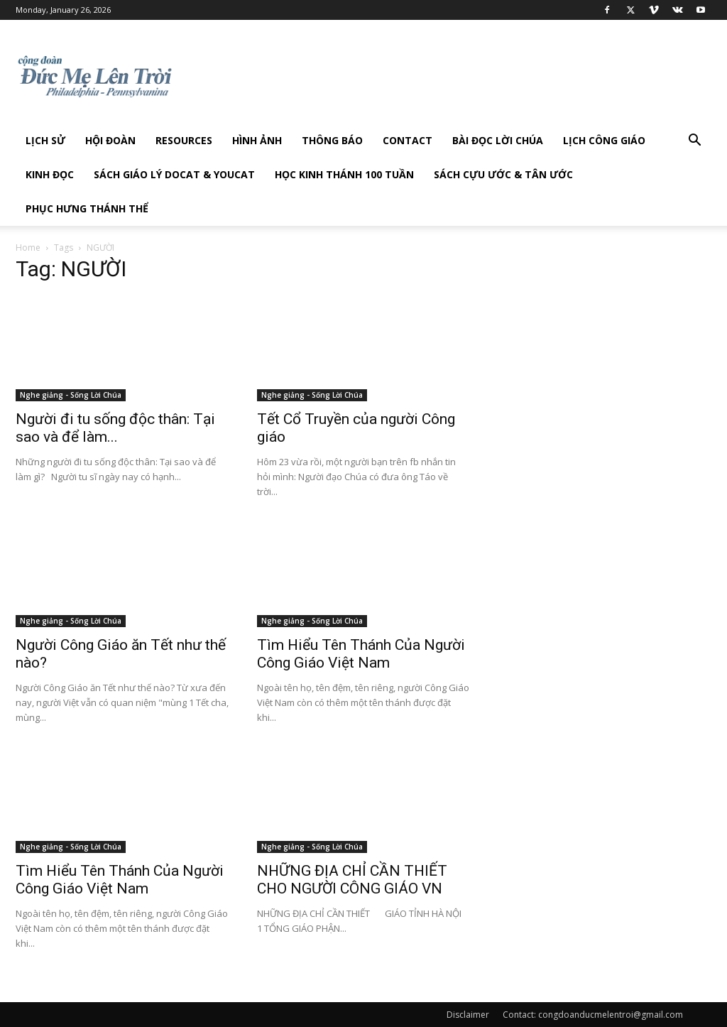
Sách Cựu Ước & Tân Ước (503, 174)
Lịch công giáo (604, 140)
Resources (183, 140)
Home (28, 247)
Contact (407, 140)
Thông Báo (332, 140)
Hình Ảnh (257, 140)
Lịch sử (45, 140)
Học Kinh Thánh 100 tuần (344, 174)
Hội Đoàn (110, 140)
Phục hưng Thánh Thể (87, 208)
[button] (694, 141)
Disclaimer (468, 1015)
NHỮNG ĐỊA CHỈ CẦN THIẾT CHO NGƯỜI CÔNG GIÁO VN (352, 879)
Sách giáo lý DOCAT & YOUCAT (174, 174)
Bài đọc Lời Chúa (497, 140)
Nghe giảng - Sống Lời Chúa (70, 395)
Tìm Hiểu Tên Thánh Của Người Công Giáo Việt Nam (361, 653)
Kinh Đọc (50, 174)
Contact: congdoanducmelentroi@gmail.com (593, 1015)
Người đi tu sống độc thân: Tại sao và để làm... (115, 428)
